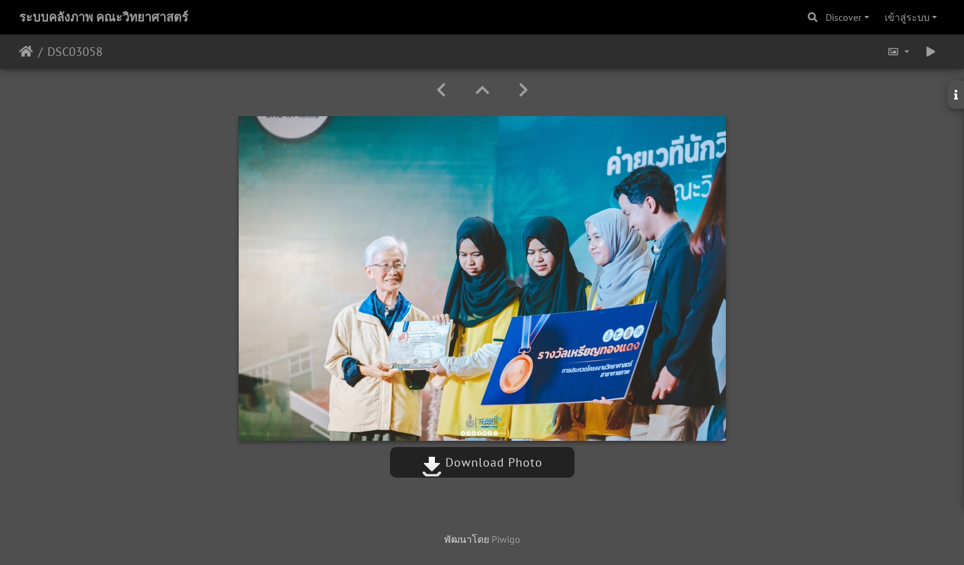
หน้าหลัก (26, 51)
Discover (843, 17)
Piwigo (506, 539)
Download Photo (482, 462)
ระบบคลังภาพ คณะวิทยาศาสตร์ (103, 17)
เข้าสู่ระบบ (907, 17)
